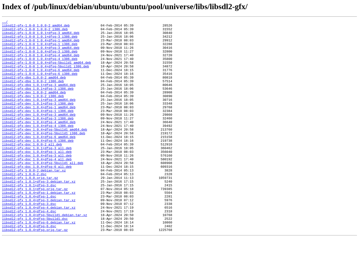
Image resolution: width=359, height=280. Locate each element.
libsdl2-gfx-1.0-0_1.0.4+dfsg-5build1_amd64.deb (46, 71)
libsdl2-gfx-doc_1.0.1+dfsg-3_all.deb (37, 174)
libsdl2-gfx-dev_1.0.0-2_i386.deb (33, 111)
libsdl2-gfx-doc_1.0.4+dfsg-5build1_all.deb (42, 192)
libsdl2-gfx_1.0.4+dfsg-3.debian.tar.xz (38, 236)
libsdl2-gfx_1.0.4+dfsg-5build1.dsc (35, 258)
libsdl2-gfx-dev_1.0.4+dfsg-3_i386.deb (38, 138)
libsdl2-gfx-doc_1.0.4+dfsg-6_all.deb (37, 196)
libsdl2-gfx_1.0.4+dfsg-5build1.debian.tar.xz (44, 254)
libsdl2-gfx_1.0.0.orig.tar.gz (30, 209)
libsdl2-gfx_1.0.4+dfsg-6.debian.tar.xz (38, 263)
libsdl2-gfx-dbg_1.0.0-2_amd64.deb (34, 89)
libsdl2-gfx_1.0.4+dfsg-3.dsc (29, 241)
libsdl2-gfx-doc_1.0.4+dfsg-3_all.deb (37, 183)
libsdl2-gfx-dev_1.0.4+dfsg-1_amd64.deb (38, 125)
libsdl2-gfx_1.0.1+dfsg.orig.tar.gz (35, 223)
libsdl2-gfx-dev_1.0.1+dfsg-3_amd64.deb (38, 116)
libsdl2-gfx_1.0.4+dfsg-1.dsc (29, 232)
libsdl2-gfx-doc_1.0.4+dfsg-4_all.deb (37, 187)
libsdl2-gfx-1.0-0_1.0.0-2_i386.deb (35, 31)
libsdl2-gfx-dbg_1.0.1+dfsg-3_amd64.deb (38, 98)
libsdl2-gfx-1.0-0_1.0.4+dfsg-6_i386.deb (39, 85)
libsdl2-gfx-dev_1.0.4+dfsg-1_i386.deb (38, 129)
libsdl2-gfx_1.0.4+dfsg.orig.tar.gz (35, 272)
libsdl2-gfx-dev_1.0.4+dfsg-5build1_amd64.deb (44, 151)
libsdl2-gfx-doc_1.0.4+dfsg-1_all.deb (37, 178)
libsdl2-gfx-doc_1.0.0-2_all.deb (32, 169)
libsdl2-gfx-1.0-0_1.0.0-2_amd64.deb (36, 27)
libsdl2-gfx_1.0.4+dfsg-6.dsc (29, 267)
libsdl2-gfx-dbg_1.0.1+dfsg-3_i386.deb (38, 102)
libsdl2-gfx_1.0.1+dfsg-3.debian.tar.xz (38, 214)
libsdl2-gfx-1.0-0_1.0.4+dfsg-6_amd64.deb (40, 80)
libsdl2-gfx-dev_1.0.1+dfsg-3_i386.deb (38, 120)
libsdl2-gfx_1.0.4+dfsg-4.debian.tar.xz (38, 245)
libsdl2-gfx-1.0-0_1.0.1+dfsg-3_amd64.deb (40, 35)
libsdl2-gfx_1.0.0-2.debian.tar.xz (34, 200)
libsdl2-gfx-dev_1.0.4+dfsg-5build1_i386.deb (43, 156)
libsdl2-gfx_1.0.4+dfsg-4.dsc (29, 250)
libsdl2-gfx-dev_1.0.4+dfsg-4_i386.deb (38, 147)
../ (5, 22)
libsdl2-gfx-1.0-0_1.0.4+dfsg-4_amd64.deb (40, 62)
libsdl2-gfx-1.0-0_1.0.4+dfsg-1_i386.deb (39, 49)
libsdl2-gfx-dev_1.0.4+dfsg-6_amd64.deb (38, 160)
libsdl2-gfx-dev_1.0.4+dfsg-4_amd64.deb (38, 142)
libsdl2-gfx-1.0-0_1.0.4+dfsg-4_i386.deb (39, 67)
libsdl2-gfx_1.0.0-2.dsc (24, 205)
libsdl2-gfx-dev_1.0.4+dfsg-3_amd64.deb (38, 134)
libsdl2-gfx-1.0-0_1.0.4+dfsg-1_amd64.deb (40, 44)
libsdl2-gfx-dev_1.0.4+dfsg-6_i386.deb (38, 165)
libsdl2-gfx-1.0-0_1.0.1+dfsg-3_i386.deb (39, 40)
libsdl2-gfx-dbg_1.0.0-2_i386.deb (33, 93)
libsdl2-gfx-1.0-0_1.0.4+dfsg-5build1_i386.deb (45, 76)
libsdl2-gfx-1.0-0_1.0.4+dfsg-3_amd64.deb (40, 53)
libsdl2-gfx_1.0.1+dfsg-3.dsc (29, 218)
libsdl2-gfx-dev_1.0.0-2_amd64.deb (34, 107)
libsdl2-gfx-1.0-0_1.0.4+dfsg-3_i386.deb (39, 58)
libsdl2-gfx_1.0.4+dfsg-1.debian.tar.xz (38, 227)
